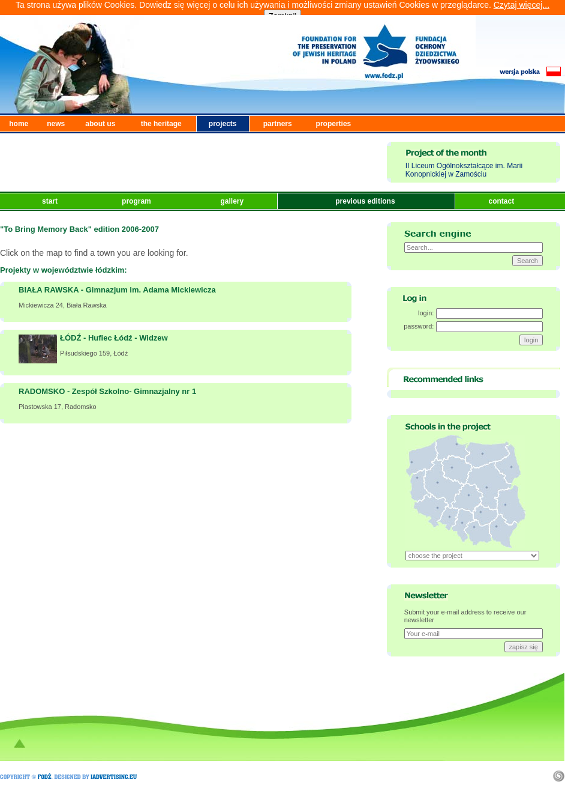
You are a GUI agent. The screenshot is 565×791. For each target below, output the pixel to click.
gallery (232, 201)
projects (223, 124)
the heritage (161, 124)
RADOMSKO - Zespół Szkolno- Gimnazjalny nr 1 (107, 391)
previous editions (366, 201)
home (18, 124)
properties (333, 124)
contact (502, 201)
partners (277, 124)
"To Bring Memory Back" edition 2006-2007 (79, 229)
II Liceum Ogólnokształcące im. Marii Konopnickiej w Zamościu (463, 170)
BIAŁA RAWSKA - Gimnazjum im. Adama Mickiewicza (117, 289)
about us (100, 124)
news (56, 124)
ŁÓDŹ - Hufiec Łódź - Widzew (114, 337)
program (137, 201)
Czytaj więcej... (521, 5)
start (50, 201)
